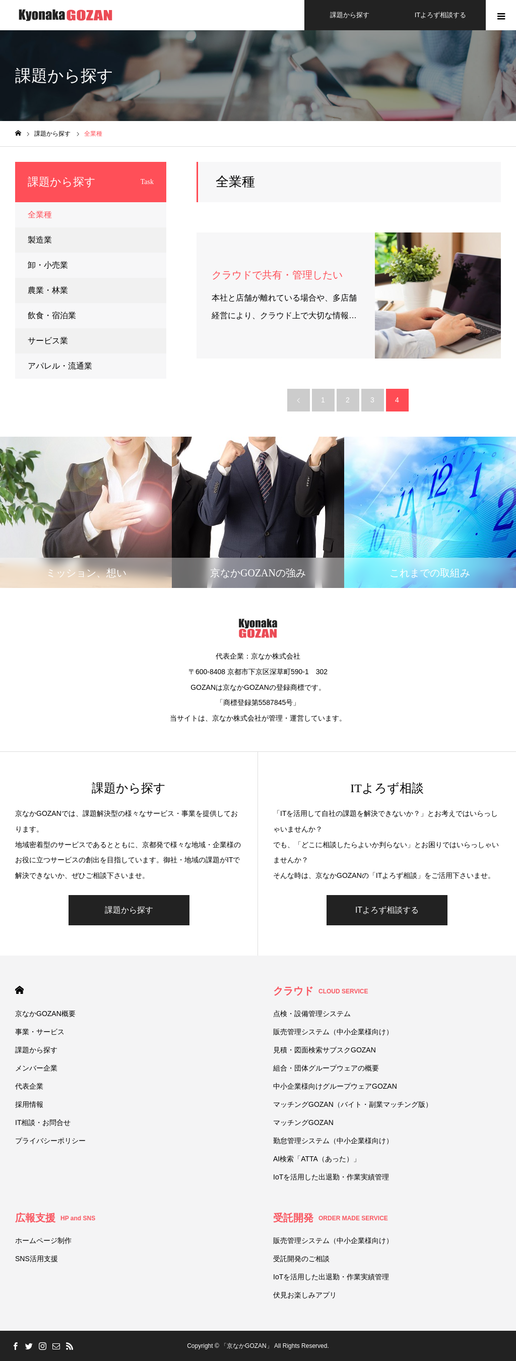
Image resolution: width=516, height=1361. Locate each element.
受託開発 (330, 1217)
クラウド (320, 990)
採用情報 (29, 1104)
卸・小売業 (48, 265)
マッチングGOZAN (303, 1122)
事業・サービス (39, 1032)
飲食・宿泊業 (52, 315)
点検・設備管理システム (312, 1014)
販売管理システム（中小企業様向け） (333, 1032)
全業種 (40, 214)
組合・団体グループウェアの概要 (326, 1068)
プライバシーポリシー (50, 1141)
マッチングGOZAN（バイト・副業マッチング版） (352, 1104)
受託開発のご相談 (301, 1259)
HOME (19, 990)
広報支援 (55, 1217)
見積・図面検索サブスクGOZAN (324, 1050)
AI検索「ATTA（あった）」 (316, 1159)
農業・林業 (48, 290)
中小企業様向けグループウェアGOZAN (335, 1086)
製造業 (40, 239)
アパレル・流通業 (60, 366)
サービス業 (48, 340)
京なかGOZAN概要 (45, 1014)
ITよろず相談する (387, 910)
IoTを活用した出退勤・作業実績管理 (331, 1177)
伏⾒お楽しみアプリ (305, 1295)
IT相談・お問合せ (43, 1122)
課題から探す (129, 910)
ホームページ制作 (43, 1240)
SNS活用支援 (36, 1259)
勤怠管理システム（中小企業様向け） (333, 1141)
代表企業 (29, 1086)
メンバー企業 (36, 1068)
